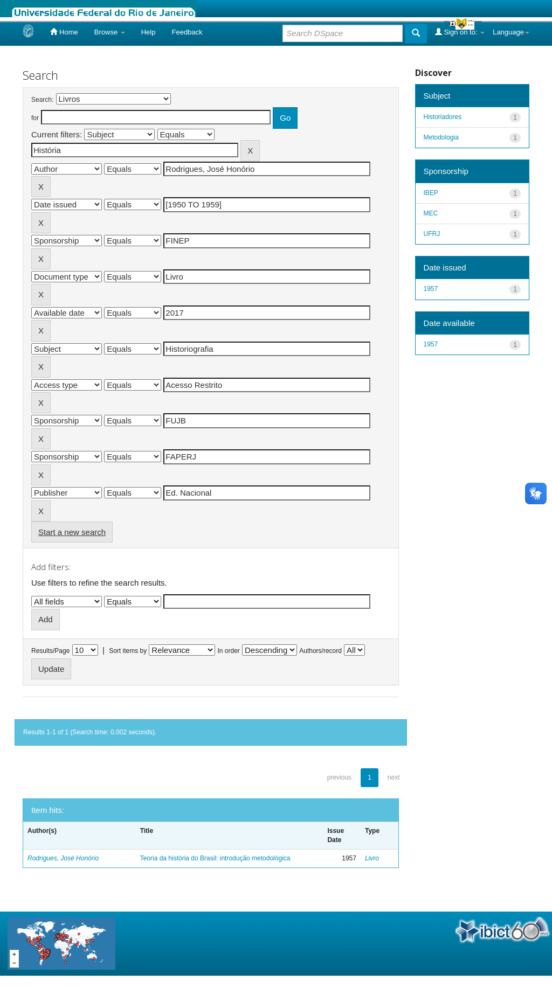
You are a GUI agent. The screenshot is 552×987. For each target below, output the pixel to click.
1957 (431, 289)
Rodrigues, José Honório (63, 858)
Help (148, 32)
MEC (431, 213)
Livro (372, 858)
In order (229, 651)
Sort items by (128, 651)
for (35, 118)
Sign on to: (460, 31)
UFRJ (432, 234)
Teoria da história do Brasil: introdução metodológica (215, 858)
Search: (42, 99)
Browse (109, 32)
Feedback (186, 32)
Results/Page (50, 651)
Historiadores (443, 117)
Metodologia (441, 137)
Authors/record (320, 651)
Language (511, 32)
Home (64, 31)
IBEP (431, 193)
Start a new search (72, 532)
